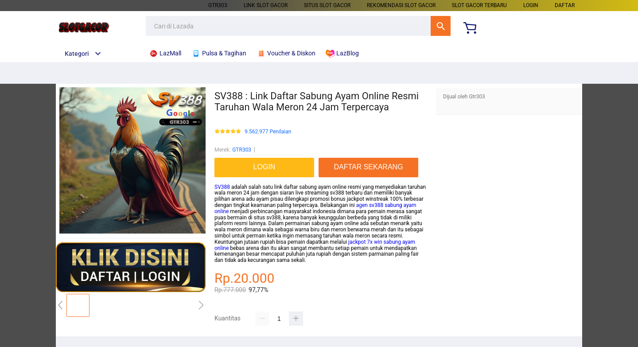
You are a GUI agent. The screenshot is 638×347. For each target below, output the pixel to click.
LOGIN (530, 5)
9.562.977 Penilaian (268, 132)
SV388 (222, 187)
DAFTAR (565, 5)
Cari (441, 26)
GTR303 (217, 5)
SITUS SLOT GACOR (327, 5)
